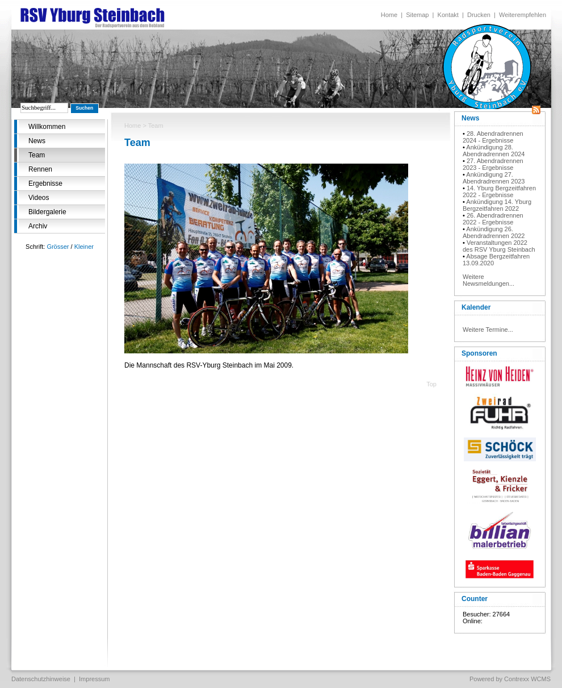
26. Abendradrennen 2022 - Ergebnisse (493, 219)
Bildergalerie (47, 212)
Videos (38, 198)
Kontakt (448, 14)
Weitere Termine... (488, 329)
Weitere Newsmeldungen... (488, 280)
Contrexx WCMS (527, 679)
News (36, 141)
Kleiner (84, 246)
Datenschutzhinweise (40, 679)
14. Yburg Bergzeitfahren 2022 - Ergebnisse (499, 191)
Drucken (478, 14)
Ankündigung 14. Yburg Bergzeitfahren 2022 (497, 205)
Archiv (37, 226)
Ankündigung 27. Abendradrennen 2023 (494, 178)
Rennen (40, 169)
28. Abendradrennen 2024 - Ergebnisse (493, 137)
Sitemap (417, 14)
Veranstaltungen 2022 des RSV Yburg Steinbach (499, 246)
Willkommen (46, 127)
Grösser (58, 246)
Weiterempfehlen (522, 14)
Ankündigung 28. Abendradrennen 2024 (494, 150)
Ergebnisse (45, 183)
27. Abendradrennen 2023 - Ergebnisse (493, 164)
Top (431, 384)
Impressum (94, 679)
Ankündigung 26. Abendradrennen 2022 (494, 232)
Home (389, 14)
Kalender (476, 307)
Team (36, 155)
